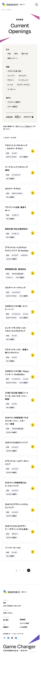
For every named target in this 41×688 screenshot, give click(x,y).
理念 (4, 603)
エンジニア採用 (24, 623)
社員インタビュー (8, 613)
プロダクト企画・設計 (15, 71)
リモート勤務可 (13, 106)
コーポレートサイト (17, 633)
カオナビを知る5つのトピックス (12, 606)
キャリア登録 (26, 126)
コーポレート (12, 89)
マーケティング (23, 80)
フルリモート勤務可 (14, 102)
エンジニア (11, 75)
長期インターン (13, 58)
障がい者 (25, 53)
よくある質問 (23, 627)
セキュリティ (23, 75)
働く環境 (5, 620)
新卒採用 (6, 633)
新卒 (16, 53)
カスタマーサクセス (23, 84)
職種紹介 (6, 627)
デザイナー (11, 80)
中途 (9, 53)
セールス (10, 84)
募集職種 (22, 619)
